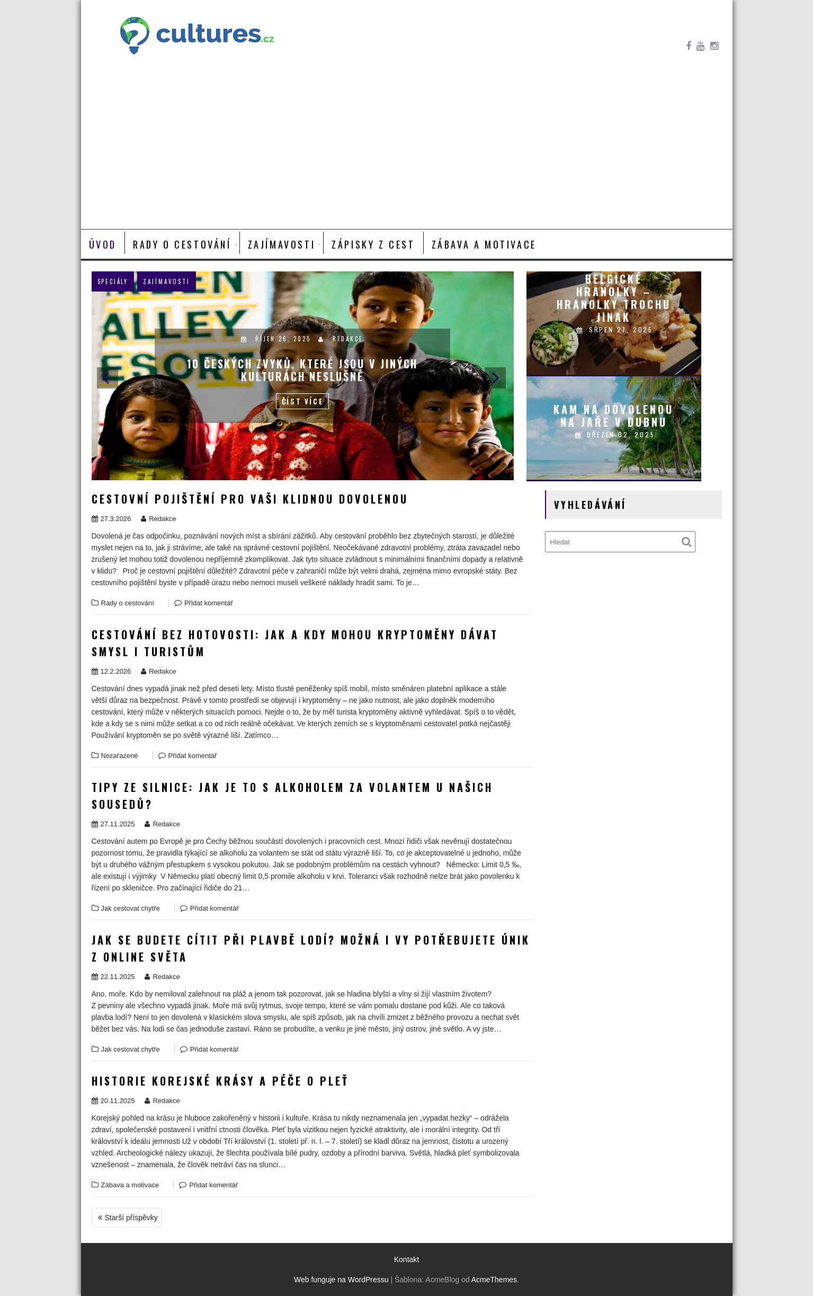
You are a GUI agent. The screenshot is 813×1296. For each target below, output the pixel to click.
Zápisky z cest (373, 244)
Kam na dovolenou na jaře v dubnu (613, 415)
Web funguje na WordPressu (341, 1279)
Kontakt (406, 1259)
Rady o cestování (182, 244)
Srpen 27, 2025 (615, 329)
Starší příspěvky (131, 1217)
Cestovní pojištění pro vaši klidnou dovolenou (250, 499)
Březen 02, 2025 (615, 434)
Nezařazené (119, 756)
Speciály (112, 281)
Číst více (302, 401)
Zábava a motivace (484, 244)
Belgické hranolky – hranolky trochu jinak (614, 298)
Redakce (340, 338)
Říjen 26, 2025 (277, 338)
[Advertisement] (407, 149)
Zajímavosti (282, 244)
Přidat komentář (208, 603)
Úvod (103, 244)
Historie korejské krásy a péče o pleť (220, 1081)
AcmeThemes (494, 1279)
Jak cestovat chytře (130, 908)
